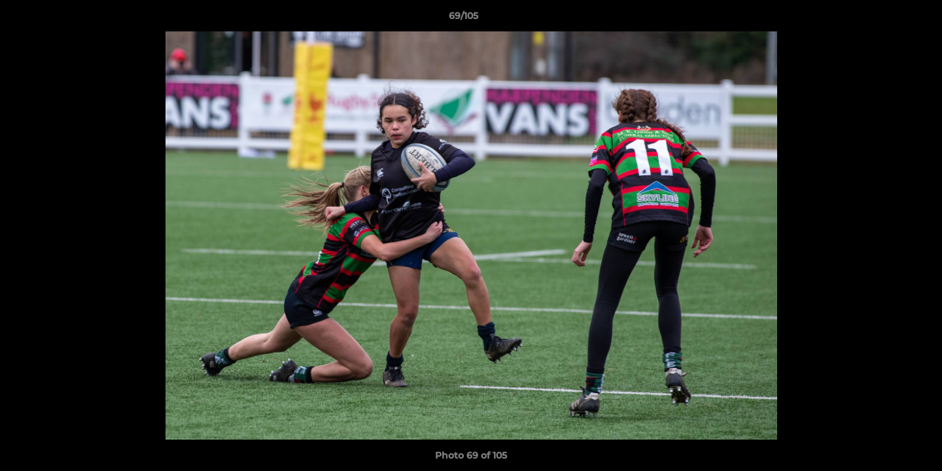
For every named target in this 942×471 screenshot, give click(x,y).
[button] (887, 19)
